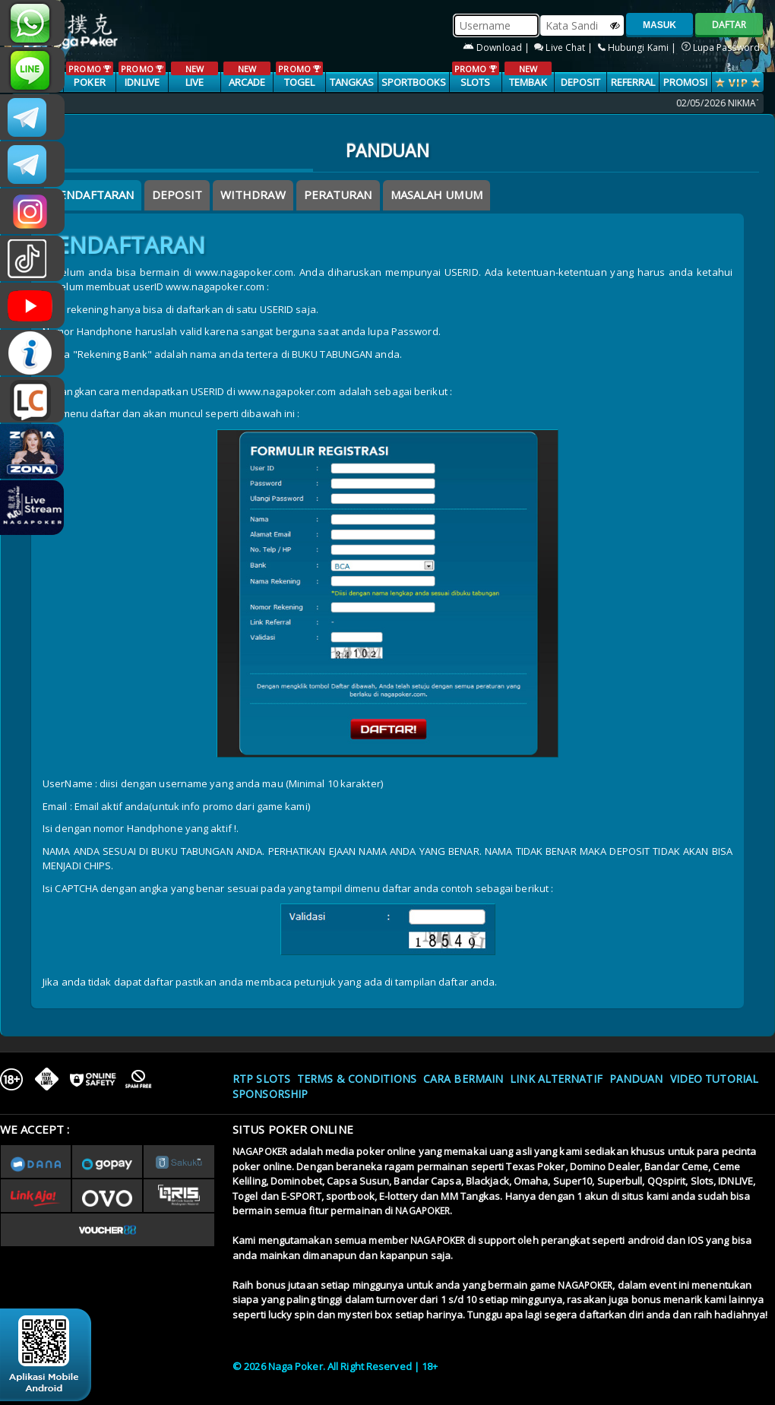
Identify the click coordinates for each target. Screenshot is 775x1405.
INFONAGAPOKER (32, 352)
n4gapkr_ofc (32, 211)
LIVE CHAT (32, 399)
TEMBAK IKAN (528, 83)
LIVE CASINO (194, 83)
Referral (633, 82)
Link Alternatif (556, 1078)
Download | (497, 47)
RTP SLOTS (261, 1078)
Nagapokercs (32, 164)
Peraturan (338, 194)
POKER (89, 75)
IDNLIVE (142, 75)
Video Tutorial (714, 1078)
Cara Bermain (463, 1078)
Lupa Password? (723, 47)
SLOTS (475, 75)
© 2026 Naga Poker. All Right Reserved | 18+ (335, 1366)
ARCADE (246, 75)
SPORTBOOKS (414, 82)
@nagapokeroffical (32, 258)
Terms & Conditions (356, 1078)
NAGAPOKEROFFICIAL (32, 305)
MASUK (659, 25)
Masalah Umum (436, 194)
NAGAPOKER (259, 1151)
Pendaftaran (93, 194)
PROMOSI (685, 82)
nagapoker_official (32, 70)
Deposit (581, 82)
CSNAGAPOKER (32, 117)
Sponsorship (270, 1094)
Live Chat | (564, 47)
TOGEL (299, 75)
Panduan (636, 1078)
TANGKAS (352, 82)
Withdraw (253, 194)
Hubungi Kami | (638, 47)
